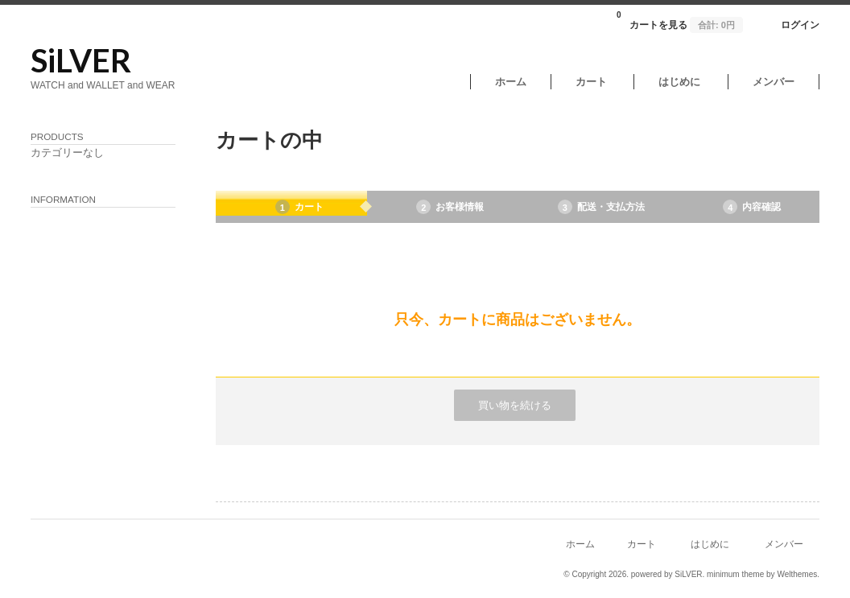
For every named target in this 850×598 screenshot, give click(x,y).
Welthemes (797, 574)
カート (591, 82)
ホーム (510, 82)
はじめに (679, 82)
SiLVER (81, 60)
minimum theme (735, 574)
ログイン (800, 24)
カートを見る (680, 20)
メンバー (773, 82)
